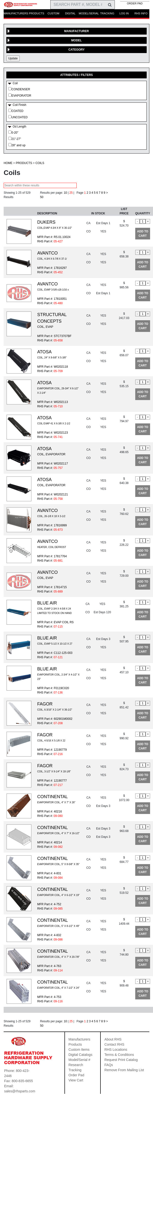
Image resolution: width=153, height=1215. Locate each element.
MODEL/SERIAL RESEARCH (89, 15)
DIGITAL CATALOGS (70, 15)
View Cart (76, 1080)
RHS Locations (115, 1049)
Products (24, 163)
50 (41, 197)
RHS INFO (141, 13)
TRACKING (107, 13)
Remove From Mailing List (124, 1070)
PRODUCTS (36, 13)
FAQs (108, 1065)
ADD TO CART (142, 234)
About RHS (112, 1039)
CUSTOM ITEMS (53, 15)
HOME (8, 163)
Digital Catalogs (80, 1055)
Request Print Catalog (121, 1060)
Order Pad (76, 1075)
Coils (40, 163)
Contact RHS (114, 1044)
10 (65, 192)
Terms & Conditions (119, 1055)
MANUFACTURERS (16, 13)
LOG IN (124, 13)
